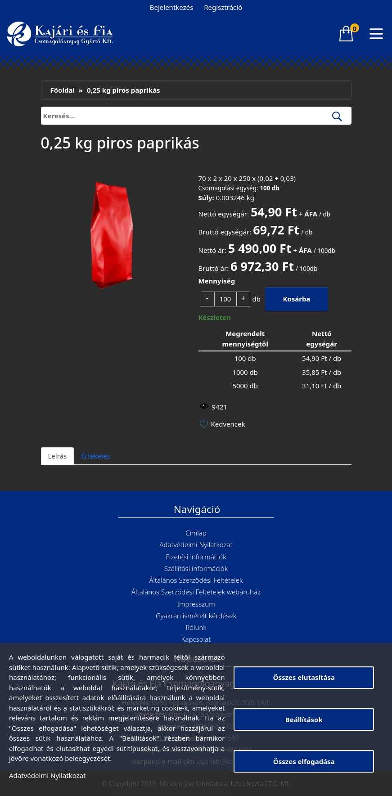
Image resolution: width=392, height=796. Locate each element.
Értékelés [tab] (95, 455)
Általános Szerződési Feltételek (196, 580)
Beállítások (304, 719)
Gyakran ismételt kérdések (196, 615)
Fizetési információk (196, 556)
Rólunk (196, 627)
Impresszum (196, 603)
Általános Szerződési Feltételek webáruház (196, 591)
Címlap (196, 532)
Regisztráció (223, 7)
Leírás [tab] (57, 455)
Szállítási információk (196, 568)
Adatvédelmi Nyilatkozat (195, 544)
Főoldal (62, 89)
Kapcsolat (196, 638)
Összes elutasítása (304, 677)
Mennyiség (216, 280)
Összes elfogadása (304, 761)
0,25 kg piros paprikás (123, 89)
